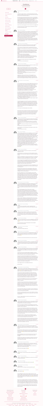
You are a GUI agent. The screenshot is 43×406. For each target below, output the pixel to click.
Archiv (6, 37)
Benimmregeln (35, 391)
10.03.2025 (37, 231)
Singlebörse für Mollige (24, 0)
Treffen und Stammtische (8, 18)
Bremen (20, 405)
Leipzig (30, 405)
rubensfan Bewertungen (10, 398)
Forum (36, 0)
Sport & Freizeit (7, 23)
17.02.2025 (37, 131)
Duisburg (27, 405)
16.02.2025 (37, 80)
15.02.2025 (37, 43)
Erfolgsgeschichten (31, 0)
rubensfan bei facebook (24, 398)
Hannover (23, 405)
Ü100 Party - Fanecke (7, 20)
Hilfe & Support (23, 391)
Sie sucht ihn (10, 396)
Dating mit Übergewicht (10, 393)
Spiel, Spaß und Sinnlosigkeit (7, 34)
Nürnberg (33, 405)
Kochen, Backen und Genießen (7, 30)
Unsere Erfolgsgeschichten (10, 391)
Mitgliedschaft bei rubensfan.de (24, 393)
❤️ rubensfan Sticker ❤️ (23, 396)
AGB (34, 392)
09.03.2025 (37, 210)
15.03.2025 (37, 324)
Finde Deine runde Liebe (10, 397)
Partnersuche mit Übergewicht (10, 392)
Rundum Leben (7, 12)
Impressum (34, 393)
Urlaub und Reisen (7, 26)
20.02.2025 (37, 149)
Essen (13, 405)
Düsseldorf (16, 405)
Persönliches (6, 17)
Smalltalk (6, 15)
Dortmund (10, 405)
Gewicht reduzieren (7, 35)
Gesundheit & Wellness (8, 21)
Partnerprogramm (23, 397)
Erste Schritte (23, 392)
